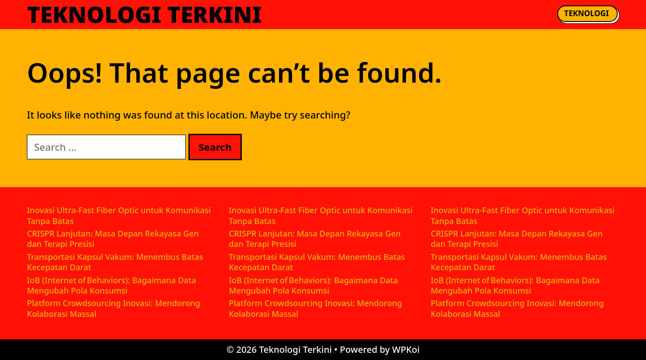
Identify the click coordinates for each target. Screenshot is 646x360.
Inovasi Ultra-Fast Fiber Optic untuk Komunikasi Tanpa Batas (119, 215)
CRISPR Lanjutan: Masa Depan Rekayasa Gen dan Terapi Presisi (113, 238)
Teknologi (586, 13)
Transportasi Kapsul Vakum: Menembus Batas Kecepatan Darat (115, 261)
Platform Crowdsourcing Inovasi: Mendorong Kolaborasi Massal (113, 308)
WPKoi (405, 349)
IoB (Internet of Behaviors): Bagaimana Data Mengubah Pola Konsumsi (111, 285)
